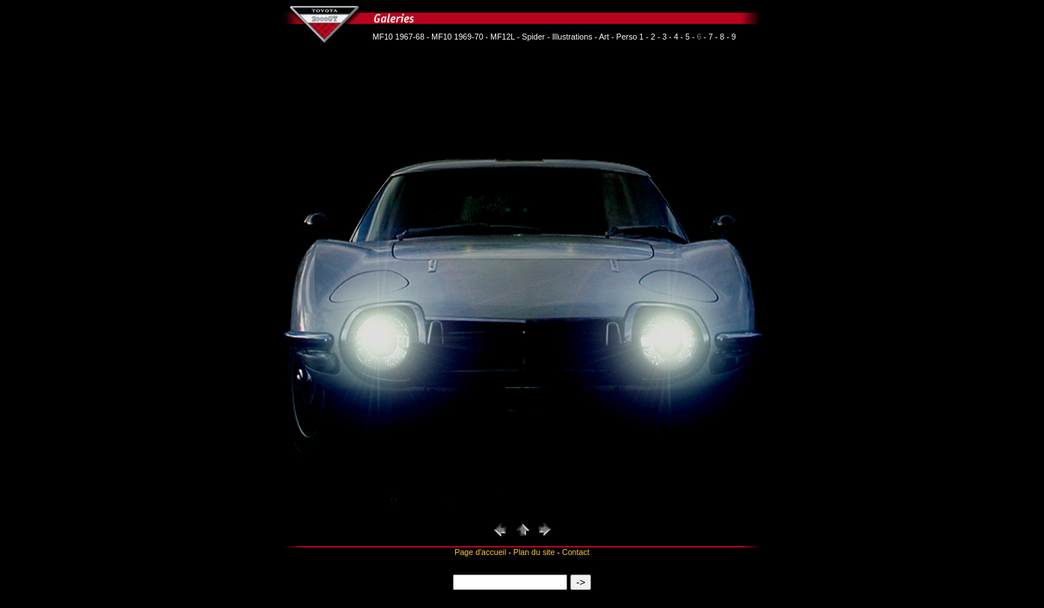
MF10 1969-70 (457, 36)
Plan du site (534, 551)
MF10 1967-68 (398, 36)
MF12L (502, 36)
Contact (576, 551)
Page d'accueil (480, 551)
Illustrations (572, 36)
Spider (533, 36)
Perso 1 (630, 36)
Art (604, 36)
